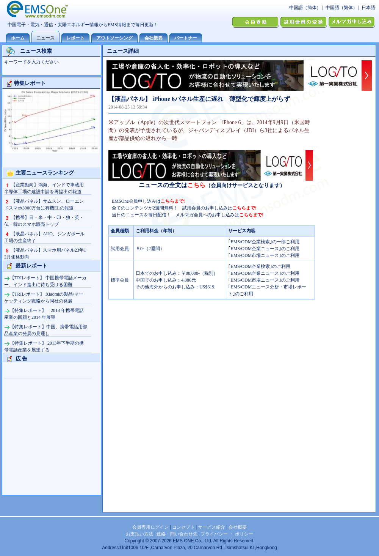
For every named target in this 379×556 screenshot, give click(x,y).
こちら (196, 185)
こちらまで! (173, 201)
